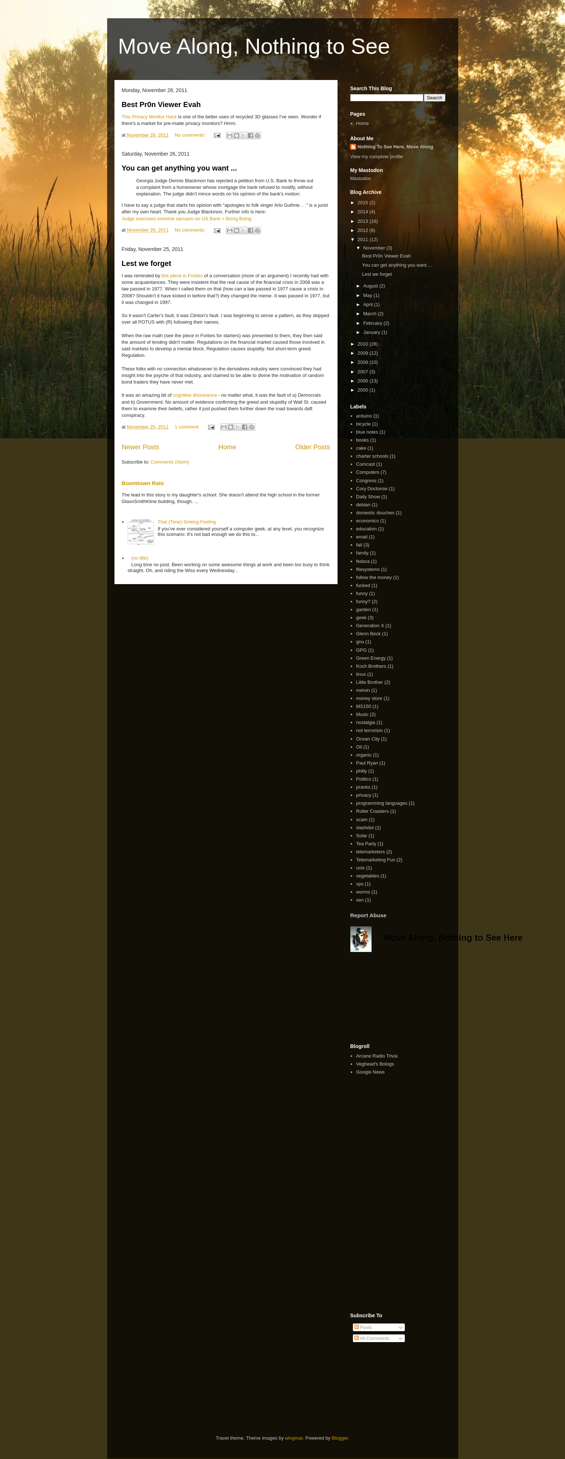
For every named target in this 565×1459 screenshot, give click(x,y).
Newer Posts (140, 447)
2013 (364, 221)
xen (360, 900)
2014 (364, 211)
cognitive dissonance (195, 395)
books (362, 440)
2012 (364, 230)
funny (362, 593)
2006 (364, 381)
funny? (363, 601)
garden (363, 609)
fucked (363, 585)
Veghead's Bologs (375, 1064)
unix (360, 868)
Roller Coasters (372, 811)
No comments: (191, 135)
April (368, 304)
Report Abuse (368, 915)
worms (363, 892)
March (370, 313)
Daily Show (368, 496)
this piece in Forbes (182, 275)
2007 (364, 371)
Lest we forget (147, 263)
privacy (363, 795)
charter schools (372, 456)
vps (360, 884)
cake (361, 448)
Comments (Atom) (170, 462)
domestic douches (375, 512)
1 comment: (188, 427)
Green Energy (371, 658)
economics (367, 520)
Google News (370, 1072)
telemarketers (370, 851)
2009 (364, 353)
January (372, 332)
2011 (364, 239)
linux (361, 674)
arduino (364, 416)
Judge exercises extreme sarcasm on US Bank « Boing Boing (187, 218)
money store (369, 698)
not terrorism (369, 730)
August (371, 286)
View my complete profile (376, 156)
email (362, 537)
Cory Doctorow (372, 488)
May (368, 295)
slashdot (365, 827)
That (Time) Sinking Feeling (187, 522)
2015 (364, 202)
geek (361, 617)
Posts (363, 1327)
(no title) (139, 558)
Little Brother (369, 682)
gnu (360, 641)
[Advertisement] (386, 997)
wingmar (293, 1438)
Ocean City (368, 739)
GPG (361, 650)
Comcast (365, 464)
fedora (363, 561)
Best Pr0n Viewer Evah (161, 104)
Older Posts (312, 447)
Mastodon (360, 178)
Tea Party (366, 843)
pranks (363, 787)
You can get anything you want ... (179, 168)
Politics (363, 779)
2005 (364, 390)
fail (359, 545)
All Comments (371, 1338)
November (375, 248)
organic (364, 755)
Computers (368, 472)
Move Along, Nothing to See (254, 46)
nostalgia (365, 722)
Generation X (370, 625)
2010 (364, 344)
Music (362, 714)
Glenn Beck (368, 633)
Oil (359, 747)
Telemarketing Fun (375, 859)
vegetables (367, 876)
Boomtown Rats (143, 483)
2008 (364, 362)
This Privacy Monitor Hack (149, 116)
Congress (366, 480)
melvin (363, 690)
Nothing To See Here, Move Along (395, 146)
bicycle (363, 424)
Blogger (340, 1438)
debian (363, 504)
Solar (361, 835)
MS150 (363, 706)
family (362, 553)
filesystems (368, 569)
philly (361, 771)
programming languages (381, 803)
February (373, 323)
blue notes (367, 432)
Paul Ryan (367, 763)
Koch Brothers (371, 666)
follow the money (374, 577)
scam (362, 819)
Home (227, 447)
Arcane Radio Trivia (377, 1056)
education (366, 529)
